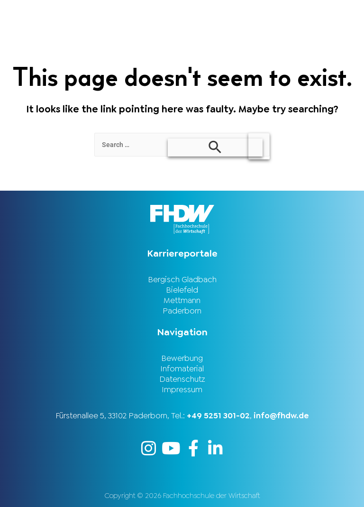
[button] (273, 12)
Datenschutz (182, 379)
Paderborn (182, 310)
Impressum (182, 389)
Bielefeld (182, 290)
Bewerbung (182, 358)
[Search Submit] (215, 147)
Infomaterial (182, 368)
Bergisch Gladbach (182, 279)
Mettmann (182, 300)
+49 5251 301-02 (218, 415)
